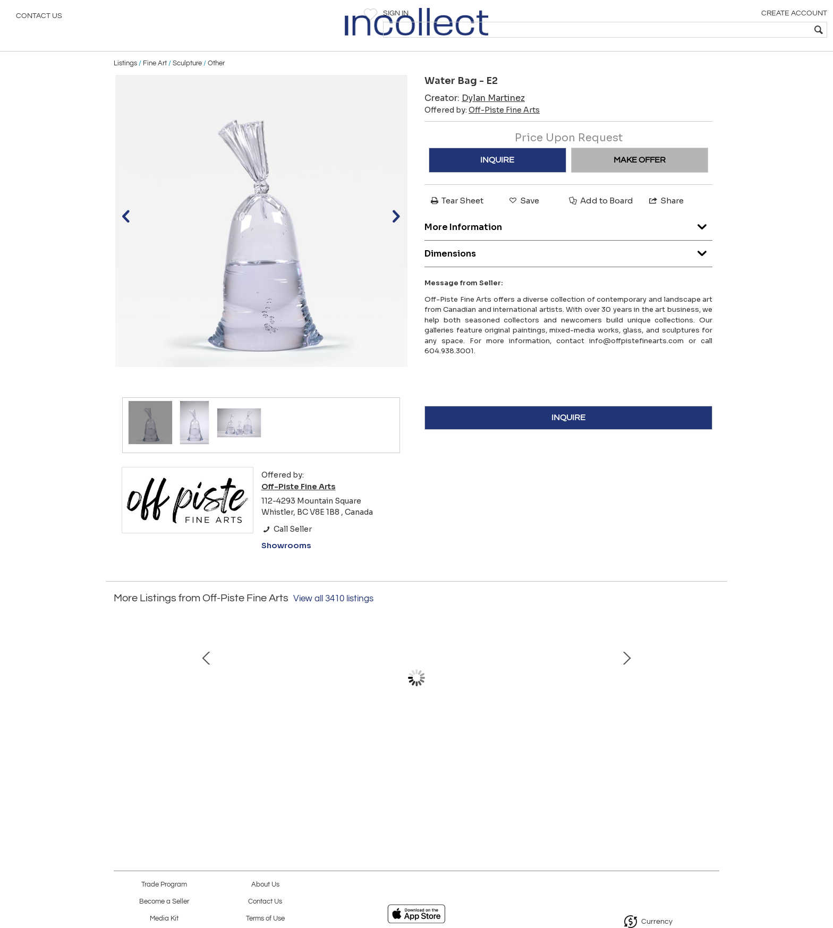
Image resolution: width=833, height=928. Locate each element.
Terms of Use (265, 918)
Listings (125, 80)
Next (711, 706)
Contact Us (39, 18)
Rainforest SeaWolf (302, 749)
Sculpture (187, 80)
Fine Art (155, 80)
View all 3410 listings (333, 616)
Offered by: (482, 128)
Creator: (474, 116)
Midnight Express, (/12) (414, 749)
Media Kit (164, 918)
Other (216, 80)
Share (666, 219)
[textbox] (748, 29)
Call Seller (286, 546)
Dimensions (568, 268)
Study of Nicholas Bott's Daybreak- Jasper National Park (637, 761)
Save (523, 219)
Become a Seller (164, 901)
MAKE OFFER (640, 178)
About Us (265, 884)
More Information (568, 242)
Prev (121, 706)
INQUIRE (497, 178)
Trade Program (164, 884)
